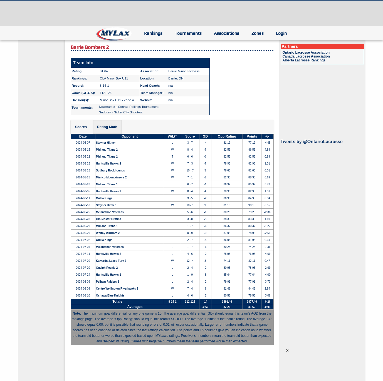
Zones (257, 33)
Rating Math (107, 127)
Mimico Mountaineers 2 (111, 177)
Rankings (153, 33)
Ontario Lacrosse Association (306, 52)
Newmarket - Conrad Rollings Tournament (129, 106)
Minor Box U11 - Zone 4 (117, 100)
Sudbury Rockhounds (110, 170)
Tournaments (188, 33)
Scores (81, 127)
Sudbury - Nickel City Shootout (121, 112)
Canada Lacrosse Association (306, 56)
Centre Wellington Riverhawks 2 (117, 288)
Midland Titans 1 (107, 184)
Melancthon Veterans (110, 212)
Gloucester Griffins (108, 219)
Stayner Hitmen (106, 142)
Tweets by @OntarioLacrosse (312, 141)
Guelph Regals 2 (107, 267)
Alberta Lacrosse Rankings (304, 60)
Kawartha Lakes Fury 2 (111, 260)
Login (281, 33)
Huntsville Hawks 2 (108, 163)
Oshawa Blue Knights (110, 295)
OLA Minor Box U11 (114, 78)
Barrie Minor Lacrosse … (186, 71)
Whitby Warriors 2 (108, 233)
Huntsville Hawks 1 (108, 274)
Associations (226, 33)
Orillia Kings (104, 198)
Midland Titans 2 (107, 149)
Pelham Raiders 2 (107, 281)
